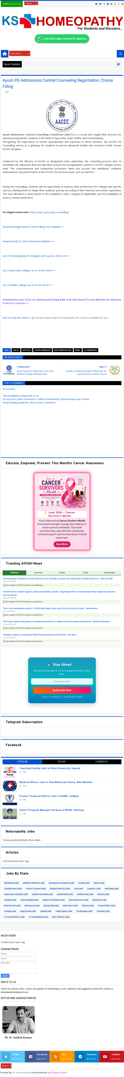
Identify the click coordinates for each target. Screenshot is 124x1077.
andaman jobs (11, 883)
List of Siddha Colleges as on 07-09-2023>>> (28, 285)
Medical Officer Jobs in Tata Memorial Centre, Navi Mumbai (55, 782)
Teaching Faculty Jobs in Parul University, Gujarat (49, 768)
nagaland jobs (51, 905)
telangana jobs (84, 911)
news (77, 350)
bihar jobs (99, 883)
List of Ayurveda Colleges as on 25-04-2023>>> (29, 270)
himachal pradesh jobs (16, 894)
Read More (62, 544)
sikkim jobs (45, 911)
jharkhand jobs (65, 894)
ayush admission (42, 350)
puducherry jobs (106, 905)
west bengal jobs (61, 917)
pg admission (90, 350)
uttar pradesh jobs (14, 917)
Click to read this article (15, 317)
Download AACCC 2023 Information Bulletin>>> (29, 241)
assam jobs (84, 883)
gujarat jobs (94, 888)
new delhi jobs (70, 905)
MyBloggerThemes (57, 1072)
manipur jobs (99, 900)
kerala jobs (103, 894)
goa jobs (78, 888)
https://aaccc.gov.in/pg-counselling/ (49, 212)
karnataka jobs (85, 894)
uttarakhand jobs (38, 917)
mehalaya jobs (32, 905)
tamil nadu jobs (63, 911)
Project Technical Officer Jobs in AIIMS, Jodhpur (49, 796)
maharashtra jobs (78, 900)
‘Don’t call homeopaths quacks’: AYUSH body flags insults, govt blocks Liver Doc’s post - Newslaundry (50, 608)
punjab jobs (10, 911)
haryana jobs (112, 888)
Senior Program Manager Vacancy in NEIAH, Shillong (51, 810)
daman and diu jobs (60, 888)
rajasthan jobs (28, 911)
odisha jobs (88, 905)
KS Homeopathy (20, 1072)
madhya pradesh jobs (54, 900)
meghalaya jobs (12, 905)
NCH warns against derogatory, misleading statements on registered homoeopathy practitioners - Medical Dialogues (56, 621)
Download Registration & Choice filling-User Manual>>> (33, 226)
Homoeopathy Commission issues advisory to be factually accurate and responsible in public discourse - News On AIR (58, 578)
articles (27, 350)
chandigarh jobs (13, 888)
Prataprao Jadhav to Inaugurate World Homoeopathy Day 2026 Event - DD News (39, 635)
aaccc (16, 350)
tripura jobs (103, 911)
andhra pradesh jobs (34, 883)
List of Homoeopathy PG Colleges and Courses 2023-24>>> (36, 255)
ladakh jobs (10, 900)
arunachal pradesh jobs (61, 883)
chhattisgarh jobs (36, 888)
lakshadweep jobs (29, 900)
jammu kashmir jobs (42, 894)
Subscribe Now (62, 690)
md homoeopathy (62, 350)
